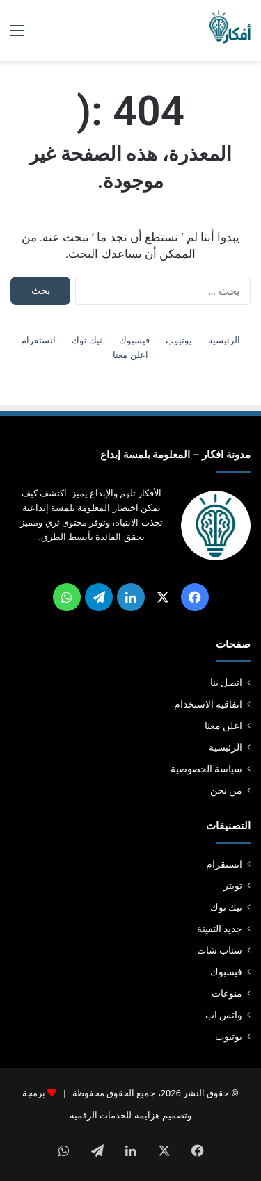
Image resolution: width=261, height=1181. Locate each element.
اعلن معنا (130, 355)
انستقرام (38, 340)
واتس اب (223, 1014)
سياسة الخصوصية (206, 768)
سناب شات (219, 950)
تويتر (232, 885)
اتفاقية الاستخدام (208, 704)
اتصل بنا (226, 682)
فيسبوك (134, 340)
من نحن (226, 790)
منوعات (227, 993)
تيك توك (87, 340)
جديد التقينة (219, 928)
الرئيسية (224, 340)
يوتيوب (179, 340)
